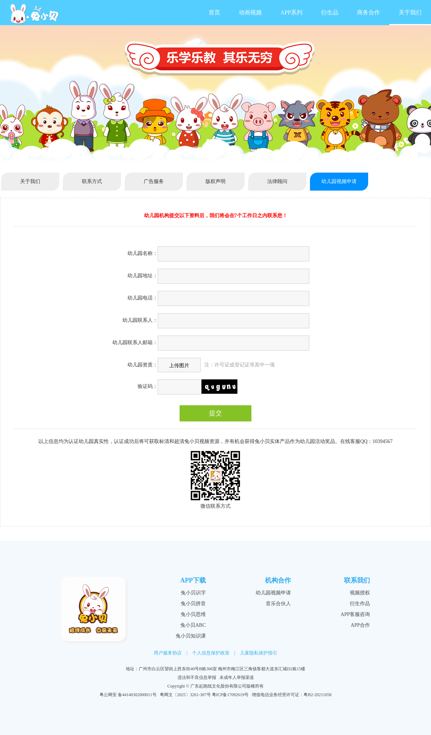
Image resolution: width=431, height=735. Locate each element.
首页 (214, 12)
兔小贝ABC (193, 625)
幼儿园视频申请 (339, 181)
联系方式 (92, 181)
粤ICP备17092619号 (230, 694)
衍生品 (329, 12)
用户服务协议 (168, 653)
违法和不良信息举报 (196, 677)
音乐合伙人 (278, 603)
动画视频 (250, 12)
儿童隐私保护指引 (258, 653)
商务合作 (368, 12)
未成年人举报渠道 (236, 677)
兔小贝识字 (193, 592)
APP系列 (291, 12)
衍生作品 (360, 603)
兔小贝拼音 (193, 603)
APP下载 (193, 580)
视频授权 (360, 592)
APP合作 (360, 625)
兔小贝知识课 (191, 636)
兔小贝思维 (193, 614)
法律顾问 (277, 181)
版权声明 (215, 181)
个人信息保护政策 (211, 653)
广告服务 (154, 181)
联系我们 (357, 580)
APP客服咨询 (355, 614)
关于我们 (410, 12)
